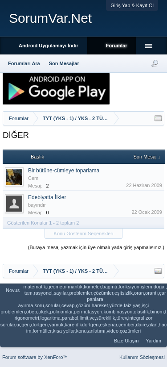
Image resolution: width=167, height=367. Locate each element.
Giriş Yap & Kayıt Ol (132, 5)
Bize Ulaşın (126, 340)
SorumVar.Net (50, 18)
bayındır (37, 205)
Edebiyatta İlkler (47, 197)
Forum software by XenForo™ (35, 357)
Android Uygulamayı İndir (48, 45)
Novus (13, 290)
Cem (33, 178)
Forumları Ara (24, 63)
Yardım (153, 340)
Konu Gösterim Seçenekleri (84, 233)
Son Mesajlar (64, 63)
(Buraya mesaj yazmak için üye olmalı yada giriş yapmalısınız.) (96, 247)
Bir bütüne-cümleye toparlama (63, 170)
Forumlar (116, 45)
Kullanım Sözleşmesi (142, 357)
